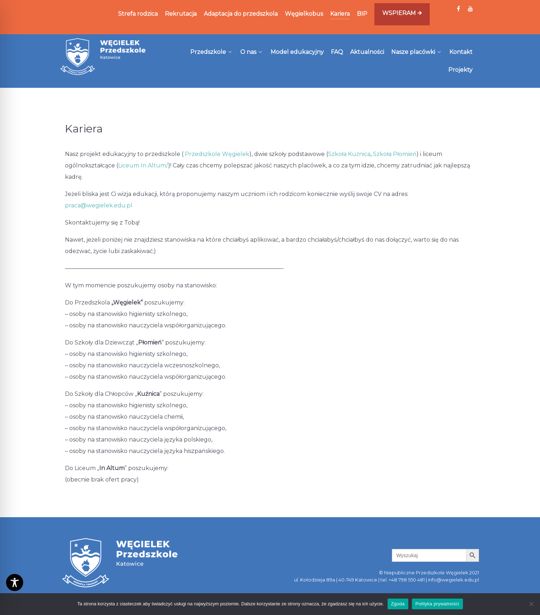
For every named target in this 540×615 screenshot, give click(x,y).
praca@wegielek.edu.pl (98, 205)
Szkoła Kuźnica (349, 154)
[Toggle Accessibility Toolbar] (14, 582)
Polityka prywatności (437, 603)
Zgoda (398, 603)
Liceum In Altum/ (143, 165)
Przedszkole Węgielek (217, 154)
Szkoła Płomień (395, 154)
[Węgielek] (103, 56)
